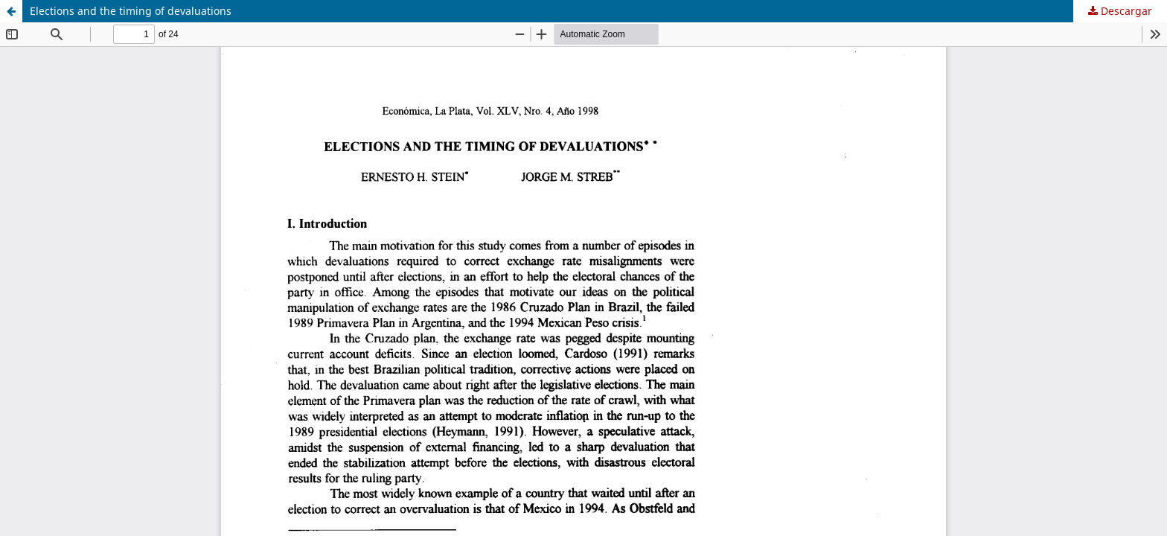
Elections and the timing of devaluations (130, 11)
